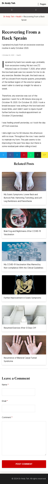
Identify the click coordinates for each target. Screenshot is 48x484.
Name (5, 385)
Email (5, 401)
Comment (7, 418)
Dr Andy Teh (8, 3)
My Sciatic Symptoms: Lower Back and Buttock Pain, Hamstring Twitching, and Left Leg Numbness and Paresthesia (23, 198)
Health (18, 55)
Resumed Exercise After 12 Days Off (20, 328)
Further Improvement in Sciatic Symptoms (22, 298)
